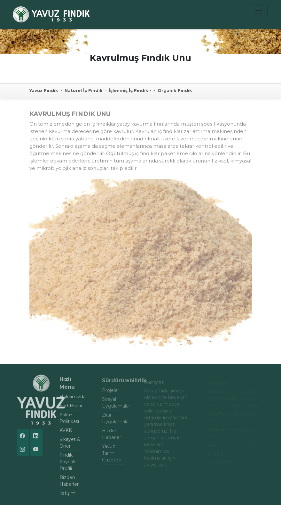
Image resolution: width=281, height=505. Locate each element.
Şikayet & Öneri (69, 445)
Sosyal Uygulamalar (113, 405)
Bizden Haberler (69, 483)
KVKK (65, 432)
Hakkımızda (70, 399)
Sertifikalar (70, 408)
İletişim (67, 495)
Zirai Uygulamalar (113, 420)
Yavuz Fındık (43, 90)
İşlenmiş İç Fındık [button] (128, 90)
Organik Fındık (175, 90)
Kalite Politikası (69, 420)
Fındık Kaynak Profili (67, 464)
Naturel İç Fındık (84, 90)
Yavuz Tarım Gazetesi (111, 455)
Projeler (110, 392)
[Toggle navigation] (259, 10)
